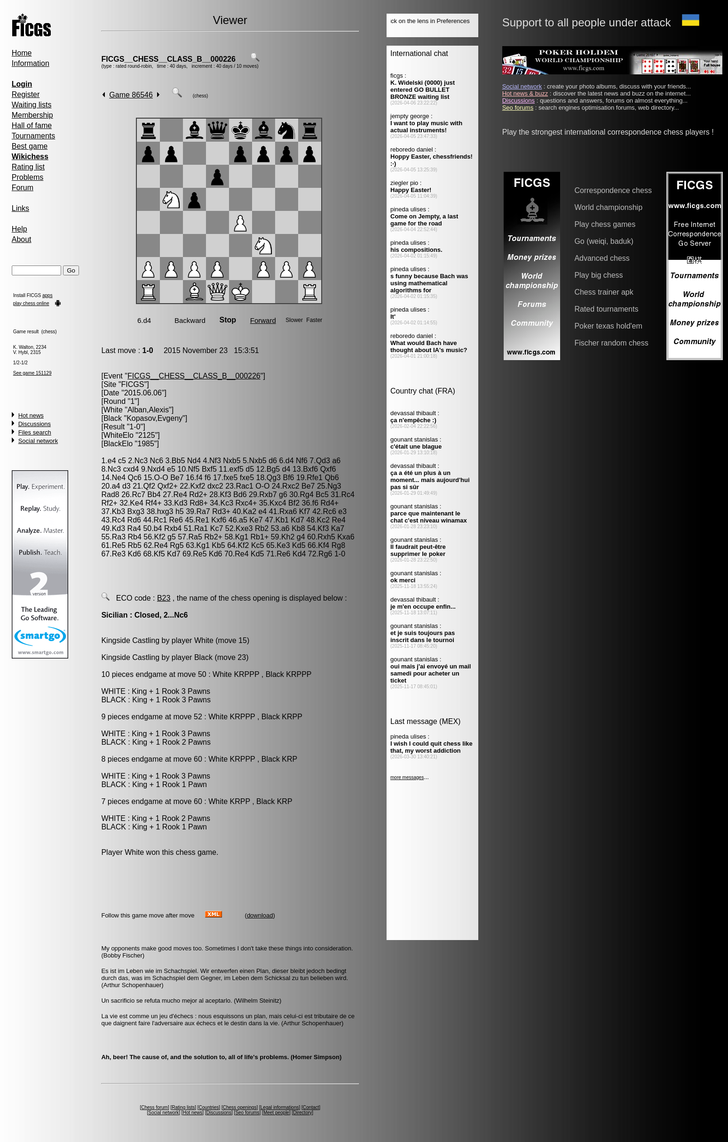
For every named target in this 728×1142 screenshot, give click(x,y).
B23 (163, 598)
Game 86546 (131, 95)
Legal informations (280, 1107)
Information (30, 63)
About (22, 239)
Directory (302, 1112)
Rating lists (183, 1107)
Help (19, 229)
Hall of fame (32, 125)
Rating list (28, 167)
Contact (311, 1107)
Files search (34, 432)
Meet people (276, 1112)
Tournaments (33, 136)
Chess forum (154, 1107)
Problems (28, 177)
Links (20, 208)
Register (26, 94)
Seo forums (247, 1112)
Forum (22, 188)
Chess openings (240, 1107)
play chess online (31, 303)
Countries (209, 1107)
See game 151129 (32, 373)
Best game (29, 146)
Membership (32, 115)
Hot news (31, 415)
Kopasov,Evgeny (154, 418)
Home (22, 53)
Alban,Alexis (148, 410)
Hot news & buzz (525, 93)
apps (47, 295)
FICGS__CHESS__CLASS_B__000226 (168, 59)
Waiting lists (32, 105)
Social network (38, 440)
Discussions (34, 423)
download (260, 915)
